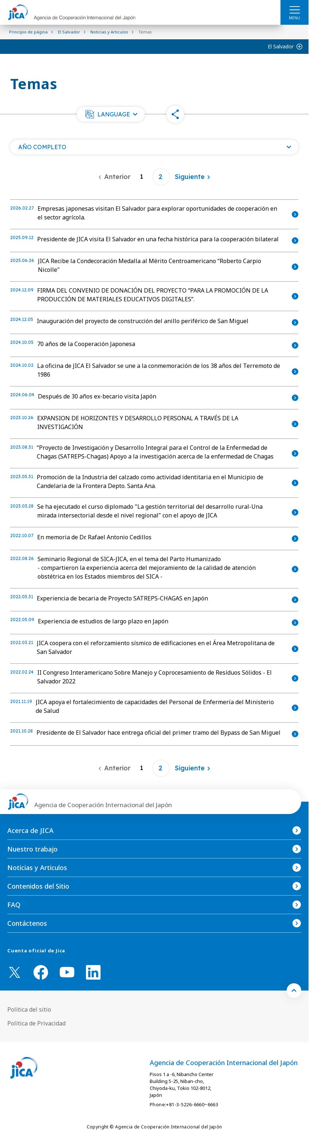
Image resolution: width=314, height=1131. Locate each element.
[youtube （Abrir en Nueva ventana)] (67, 972)
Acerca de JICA (30, 830)
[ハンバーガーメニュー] (294, 9)
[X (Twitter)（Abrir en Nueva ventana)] (14, 972)
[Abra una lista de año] (154, 147)
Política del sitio (29, 1009)
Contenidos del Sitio (38, 886)
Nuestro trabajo (32, 849)
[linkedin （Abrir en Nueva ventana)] (93, 972)
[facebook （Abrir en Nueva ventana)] (41, 972)
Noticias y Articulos (37, 867)
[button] (111, 114)
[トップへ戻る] (294, 990)
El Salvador (281, 46)
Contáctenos (27, 923)
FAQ (13, 904)
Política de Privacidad (36, 1023)
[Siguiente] (193, 177)
